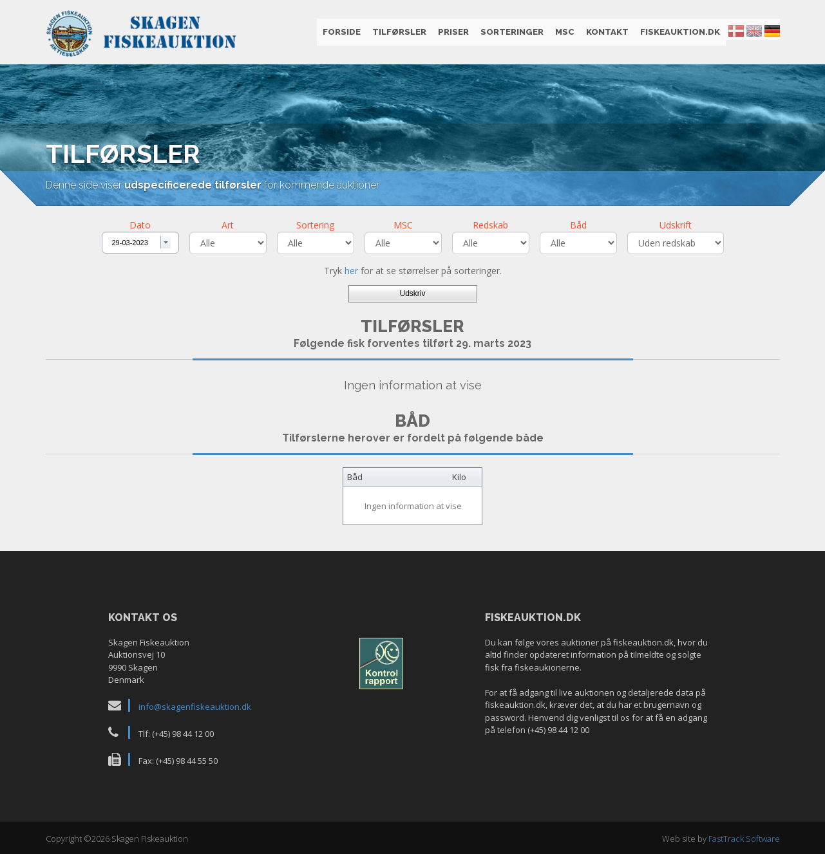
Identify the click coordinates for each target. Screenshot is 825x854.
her (351, 271)
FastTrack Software (744, 838)
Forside (342, 32)
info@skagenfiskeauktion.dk (194, 706)
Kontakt (607, 32)
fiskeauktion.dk (680, 32)
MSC (564, 32)
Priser (453, 32)
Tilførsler (399, 32)
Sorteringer (512, 32)
